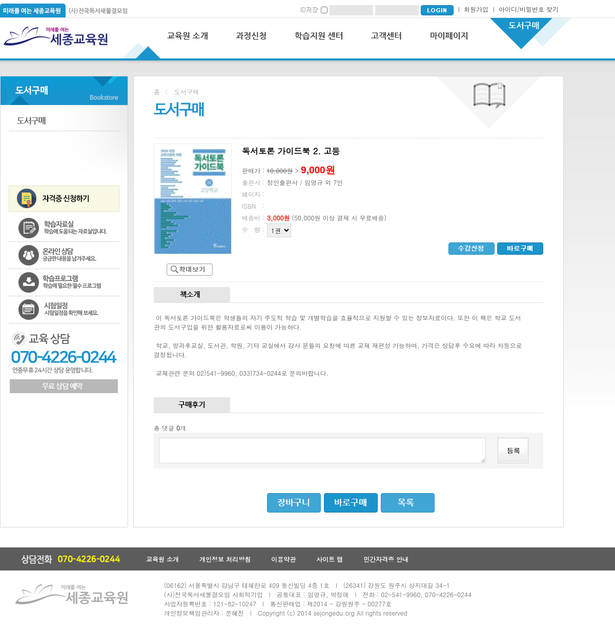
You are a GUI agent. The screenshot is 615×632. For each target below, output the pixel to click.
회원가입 (476, 9)
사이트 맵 (329, 559)
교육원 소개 (162, 559)
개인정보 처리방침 (225, 559)
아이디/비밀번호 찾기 (529, 9)
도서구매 (64, 120)
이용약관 (283, 559)
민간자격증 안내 (385, 559)
